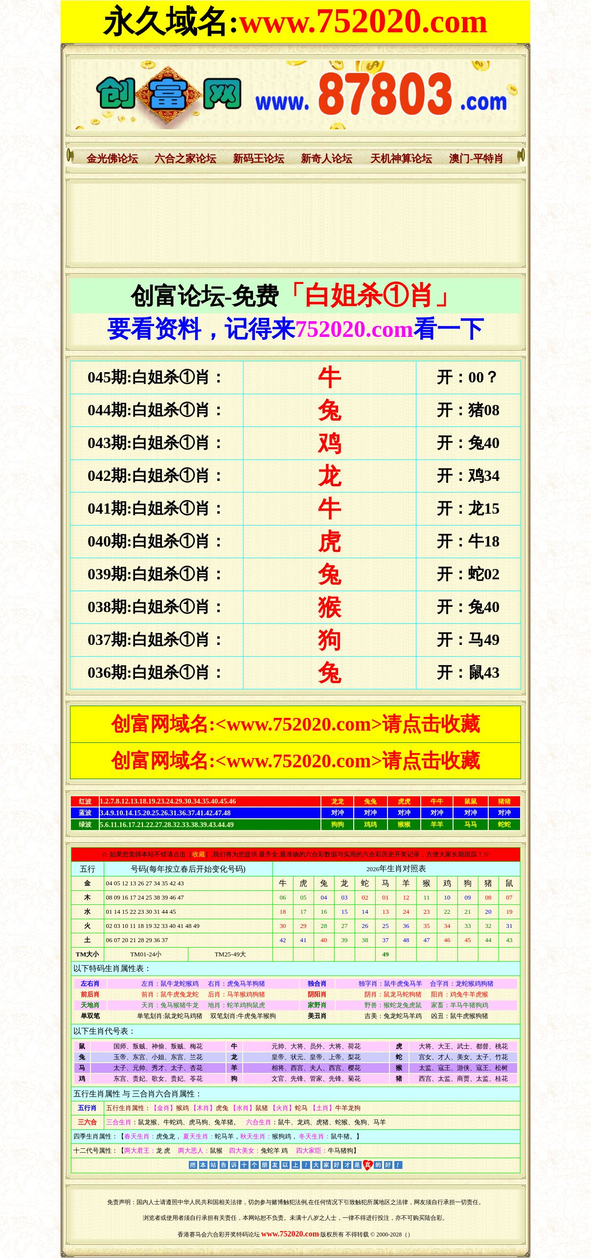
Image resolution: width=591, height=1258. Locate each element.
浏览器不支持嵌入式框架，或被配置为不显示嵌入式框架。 (295, 223)
